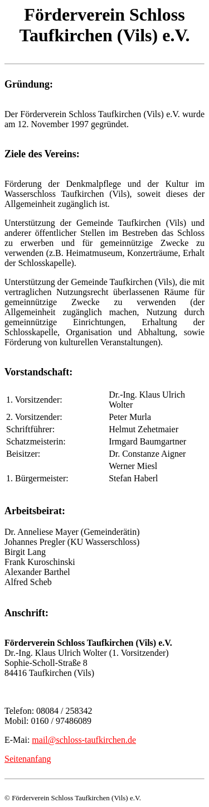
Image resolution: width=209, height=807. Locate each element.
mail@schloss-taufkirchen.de (84, 740)
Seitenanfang (27, 758)
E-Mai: (18, 740)
